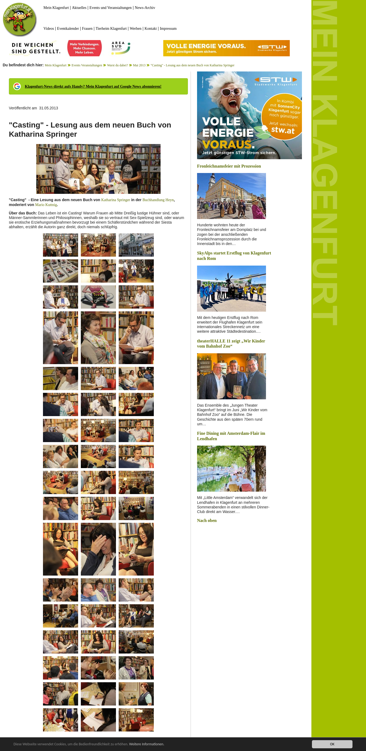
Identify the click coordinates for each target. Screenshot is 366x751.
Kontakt (151, 29)
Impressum (168, 29)
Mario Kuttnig (46, 205)
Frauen (87, 29)
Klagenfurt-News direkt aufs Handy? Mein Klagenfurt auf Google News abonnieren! (93, 86)
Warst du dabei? (117, 65)
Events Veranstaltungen (87, 65)
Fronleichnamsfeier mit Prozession (229, 166)
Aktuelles (79, 8)
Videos (49, 29)
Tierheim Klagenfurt (111, 29)
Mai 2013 (139, 65)
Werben (135, 29)
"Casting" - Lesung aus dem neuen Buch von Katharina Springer (192, 65)
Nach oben (207, 520)
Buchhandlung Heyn (158, 200)
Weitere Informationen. (146, 744)
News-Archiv (145, 8)
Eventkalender (68, 29)
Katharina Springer (115, 200)
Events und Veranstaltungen (110, 8)
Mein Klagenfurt (56, 8)
